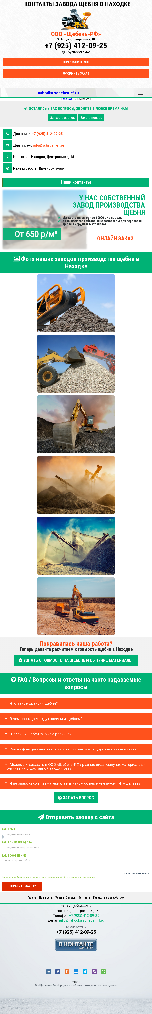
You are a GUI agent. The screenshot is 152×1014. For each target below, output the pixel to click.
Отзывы (71, 896)
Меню (140, 91)
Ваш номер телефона (17, 841)
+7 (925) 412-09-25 (76, 45)
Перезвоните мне (76, 62)
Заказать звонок (62, 118)
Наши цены (46, 896)
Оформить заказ (76, 73)
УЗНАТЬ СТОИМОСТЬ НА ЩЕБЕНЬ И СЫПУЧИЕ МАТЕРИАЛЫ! (76, 660)
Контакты (84, 896)
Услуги (59, 896)
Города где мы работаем (109, 896)
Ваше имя (8, 828)
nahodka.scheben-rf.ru (58, 92)
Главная (32, 896)
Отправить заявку (22, 885)
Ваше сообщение (14, 854)
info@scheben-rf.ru (48, 145)
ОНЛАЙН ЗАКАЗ (115, 238)
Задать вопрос (91, 118)
